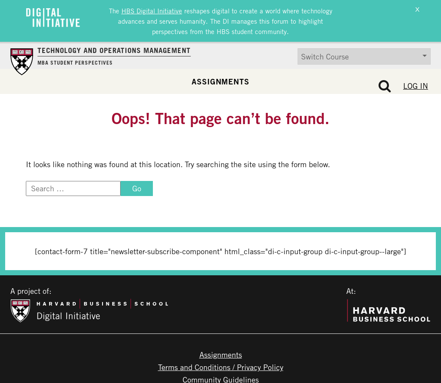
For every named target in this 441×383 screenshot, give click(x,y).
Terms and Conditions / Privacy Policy (220, 365)
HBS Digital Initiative (151, 10)
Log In (415, 83)
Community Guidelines (221, 377)
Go (136, 186)
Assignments (220, 79)
